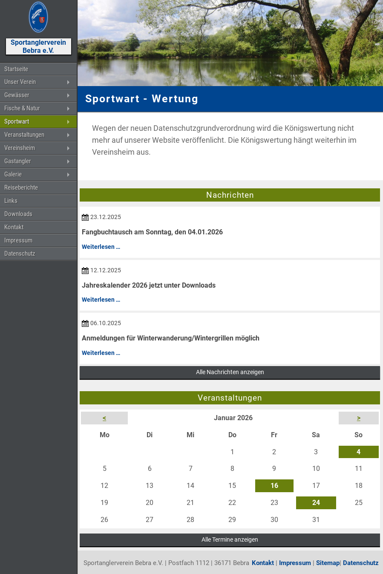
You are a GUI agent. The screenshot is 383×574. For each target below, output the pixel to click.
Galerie (13, 174)
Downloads (18, 214)
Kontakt (13, 227)
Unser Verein (20, 82)
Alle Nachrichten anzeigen (230, 372)
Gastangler (17, 161)
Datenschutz (19, 253)
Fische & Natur (22, 108)
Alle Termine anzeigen (230, 539)
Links (10, 201)
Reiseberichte (21, 187)
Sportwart (16, 121)
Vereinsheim (19, 148)
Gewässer (16, 95)
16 (274, 486)
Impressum (18, 240)
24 (316, 503)
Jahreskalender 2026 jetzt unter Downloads (149, 285)
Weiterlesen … (101, 246)
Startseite (16, 69)
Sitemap (328, 563)
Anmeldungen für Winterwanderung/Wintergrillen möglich (170, 338)
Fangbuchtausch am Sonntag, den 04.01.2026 (152, 232)
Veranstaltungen (24, 134)
